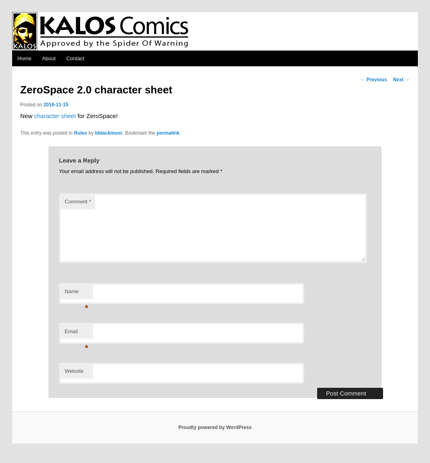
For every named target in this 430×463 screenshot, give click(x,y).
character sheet (55, 115)
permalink (168, 133)
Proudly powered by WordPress (215, 427)
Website (74, 371)
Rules (80, 133)
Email (77, 333)
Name (77, 293)
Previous (373, 79)
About (49, 58)
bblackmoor (109, 133)
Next (401, 79)
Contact (75, 58)
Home (24, 58)
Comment (78, 202)
